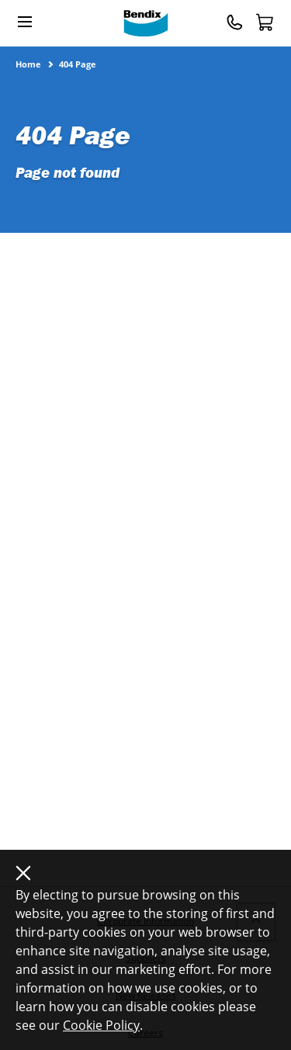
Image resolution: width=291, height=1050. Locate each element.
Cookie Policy (101, 1025)
